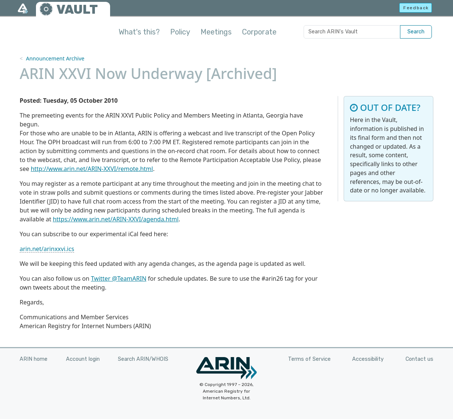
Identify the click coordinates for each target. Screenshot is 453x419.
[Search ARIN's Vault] (352, 32)
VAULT (77, 9)
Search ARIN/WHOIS (143, 359)
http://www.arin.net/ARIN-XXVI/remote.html (92, 169)
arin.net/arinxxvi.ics (47, 249)
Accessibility (368, 359)
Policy (180, 31)
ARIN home (33, 359)
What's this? (139, 31)
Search (415, 32)
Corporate (259, 31)
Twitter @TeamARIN (118, 278)
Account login (83, 359)
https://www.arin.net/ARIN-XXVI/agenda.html (115, 219)
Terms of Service (309, 359)
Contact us (419, 359)
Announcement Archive (55, 58)
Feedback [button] (416, 7)
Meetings (216, 31)
